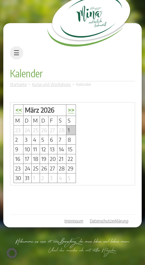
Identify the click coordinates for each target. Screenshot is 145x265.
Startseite (18, 84)
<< (18, 110)
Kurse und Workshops (51, 84)
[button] (12, 253)
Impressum (73, 220)
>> (71, 110)
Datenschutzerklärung (109, 220)
